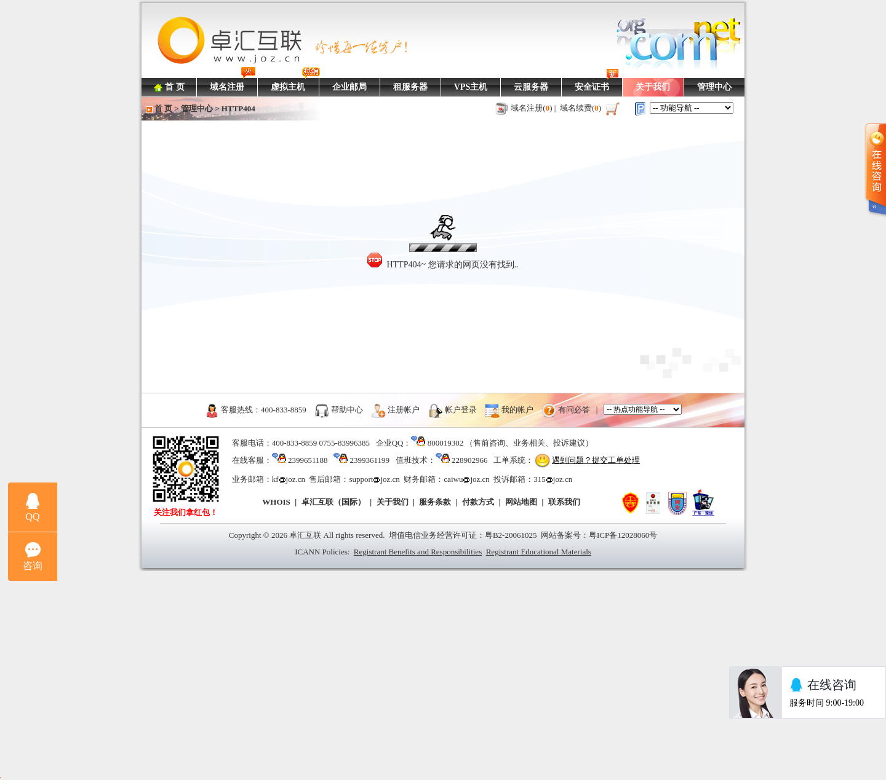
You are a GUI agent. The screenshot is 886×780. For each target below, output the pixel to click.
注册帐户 (404, 409)
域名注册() (531, 107)
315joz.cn (552, 479)
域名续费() (581, 107)
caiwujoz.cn (466, 479)
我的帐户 (517, 409)
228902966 (470, 460)
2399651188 (308, 460)
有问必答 (574, 409)
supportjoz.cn (374, 479)
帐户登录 (461, 409)
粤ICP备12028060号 (623, 535)
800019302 (446, 442)
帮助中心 (347, 409)
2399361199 (369, 460)
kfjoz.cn (288, 479)
